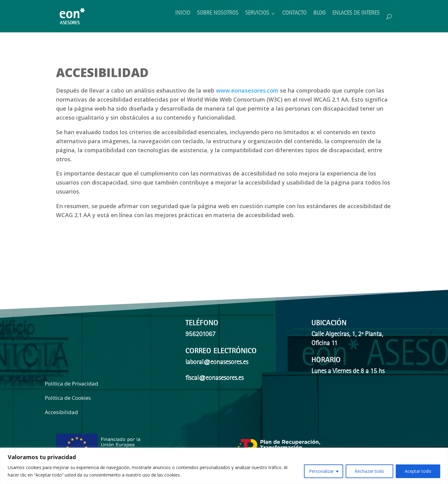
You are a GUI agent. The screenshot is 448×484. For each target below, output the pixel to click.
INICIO (182, 13)
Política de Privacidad (71, 383)
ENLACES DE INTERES (356, 13)
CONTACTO (294, 13)
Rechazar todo (369, 471)
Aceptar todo (418, 471)
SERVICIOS (257, 13)
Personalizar (321, 471)
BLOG (319, 13)
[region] (224, 466)
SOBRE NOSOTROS (217, 13)
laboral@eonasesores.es (216, 362)
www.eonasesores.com (247, 90)
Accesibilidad (61, 412)
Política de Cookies (68, 397)
